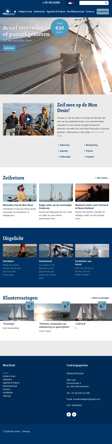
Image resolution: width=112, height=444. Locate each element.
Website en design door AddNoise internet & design (41, 431)
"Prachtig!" (9, 324)
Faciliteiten (102, 11)
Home (6, 373)
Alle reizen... (101, 177)
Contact (90, 11)
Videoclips (64, 156)
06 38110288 (51, 2)
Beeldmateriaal (75, 11)
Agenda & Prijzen (56, 11)
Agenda (62, 150)
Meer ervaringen (99, 298)
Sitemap (7, 396)
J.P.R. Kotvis (45, 331)
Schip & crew (25, 11)
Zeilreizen (39, 11)
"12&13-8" (80, 324)
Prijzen (88, 150)
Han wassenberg (11, 328)
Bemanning (90, 145)
